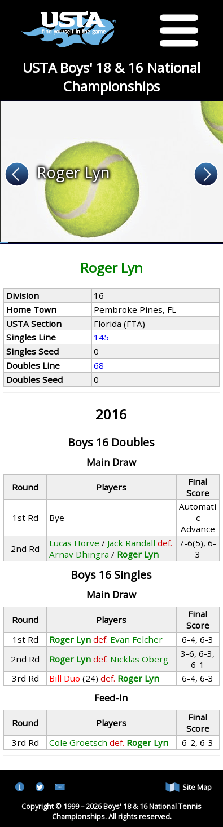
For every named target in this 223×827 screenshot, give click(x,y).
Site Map (188, 787)
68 (99, 365)
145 (101, 337)
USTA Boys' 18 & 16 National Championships (111, 76)
